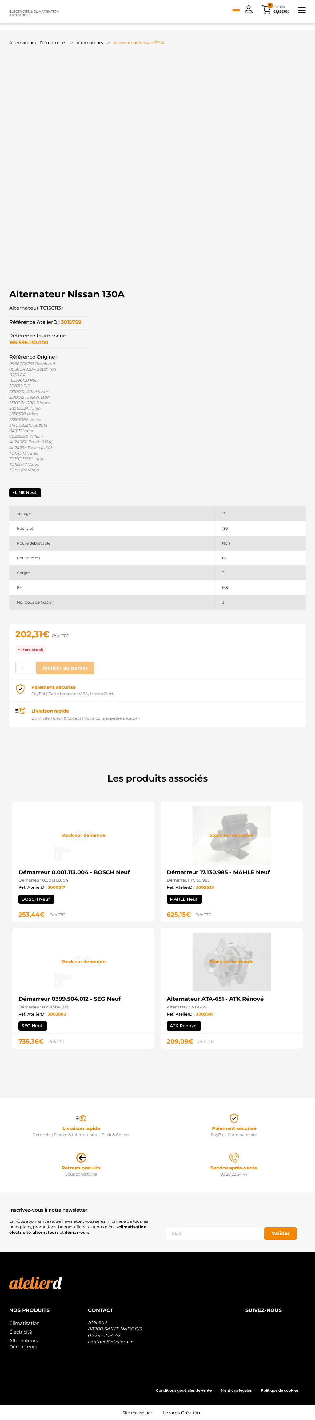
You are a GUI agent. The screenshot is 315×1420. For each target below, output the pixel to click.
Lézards (181, 1412)
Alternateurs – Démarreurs (25, 1344)
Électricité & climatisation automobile (34, 13)
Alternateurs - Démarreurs (37, 43)
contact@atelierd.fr (110, 1342)
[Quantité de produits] (24, 668)
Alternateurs (89, 43)
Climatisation (24, 1323)
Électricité (20, 1332)
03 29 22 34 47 (104, 1335)
